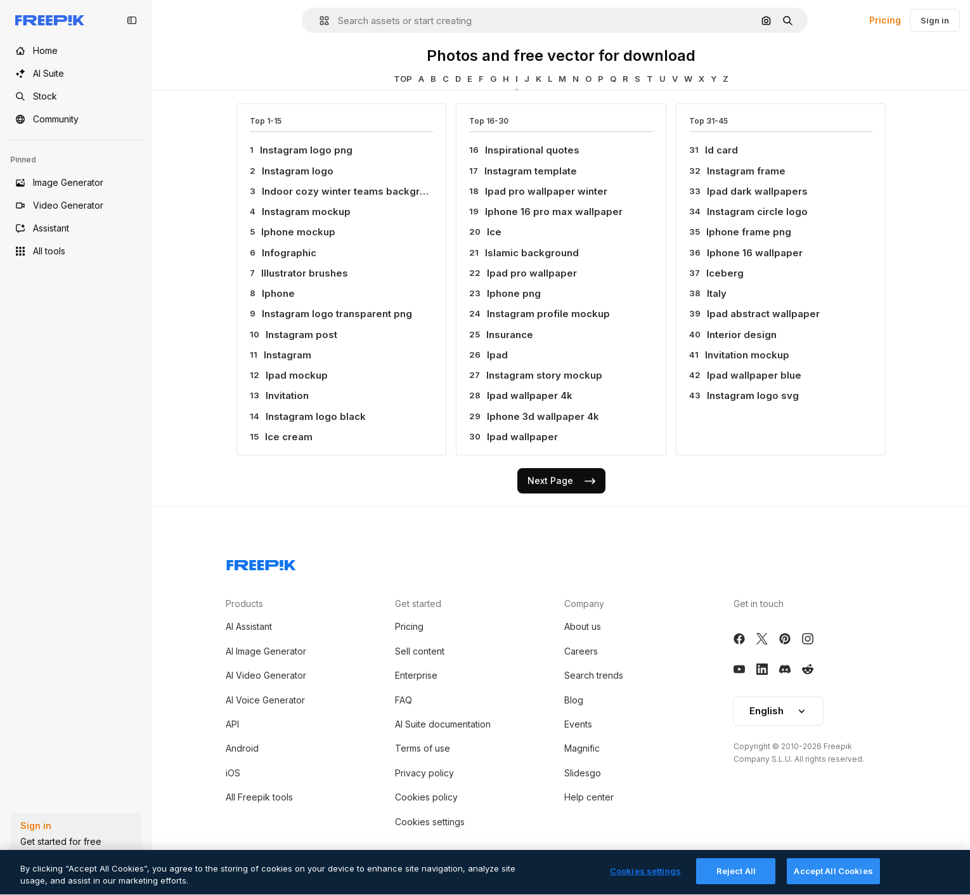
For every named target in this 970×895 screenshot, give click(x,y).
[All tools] (76, 251)
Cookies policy (426, 797)
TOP (403, 79)
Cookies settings (430, 821)
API (232, 724)
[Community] (76, 119)
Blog (573, 700)
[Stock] (76, 96)
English (778, 711)
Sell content (419, 651)
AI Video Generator (266, 675)
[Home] (76, 51)
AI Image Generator (266, 651)
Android (242, 748)
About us (582, 626)
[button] (319, 20)
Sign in (935, 20)
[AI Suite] (76, 73)
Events (578, 724)
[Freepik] (49, 20)
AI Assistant (249, 626)
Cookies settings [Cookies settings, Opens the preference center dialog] (645, 882)
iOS (233, 773)
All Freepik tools (259, 797)
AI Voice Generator (265, 700)
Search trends (593, 675)
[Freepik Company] (261, 563)
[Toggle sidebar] (132, 20)
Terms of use (422, 748)
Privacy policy (424, 773)
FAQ (403, 700)
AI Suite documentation (443, 724)
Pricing (885, 20)
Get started (418, 603)
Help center (589, 797)
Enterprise (416, 675)
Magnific (582, 748)
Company (584, 603)
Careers (581, 651)
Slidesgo (582, 773)
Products (244, 603)
